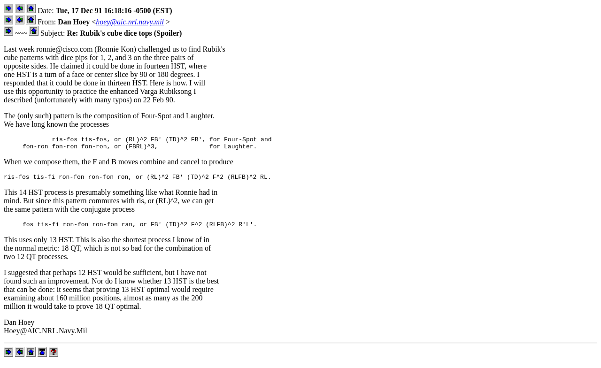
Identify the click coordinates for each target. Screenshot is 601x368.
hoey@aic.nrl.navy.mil (130, 22)
